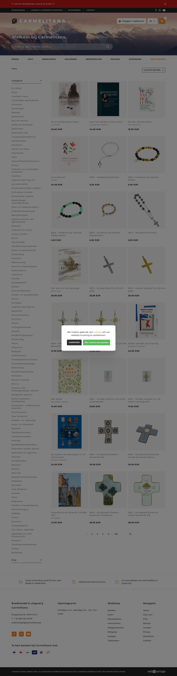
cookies (97, 332)
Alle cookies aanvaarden (96, 342)
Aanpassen (74, 342)
